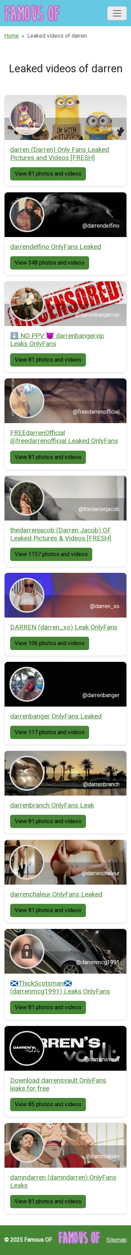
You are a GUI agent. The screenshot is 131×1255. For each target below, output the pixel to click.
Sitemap (117, 1239)
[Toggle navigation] (117, 13)
